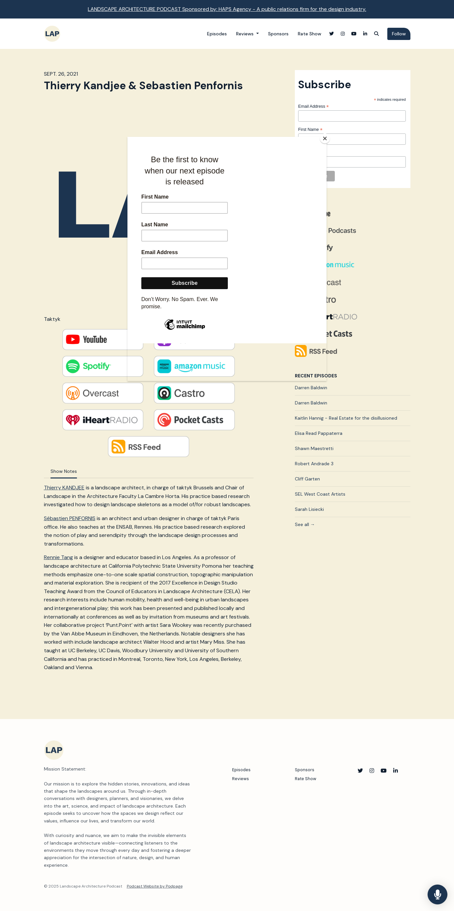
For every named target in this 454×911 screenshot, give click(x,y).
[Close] (325, 138)
